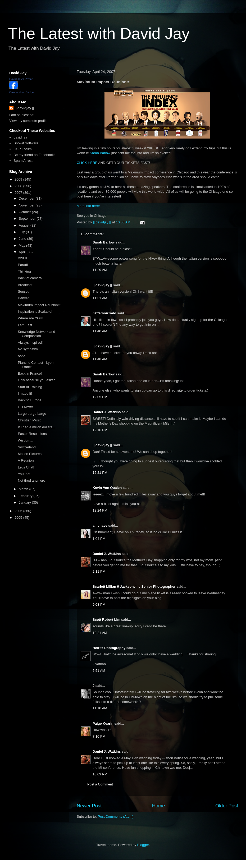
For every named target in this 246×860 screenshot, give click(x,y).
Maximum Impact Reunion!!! (39, 305)
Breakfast (25, 285)
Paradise (24, 265)
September (28, 218)
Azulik (22, 258)
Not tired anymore (31, 480)
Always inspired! (30, 342)
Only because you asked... (38, 380)
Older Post (226, 805)
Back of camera (30, 278)
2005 (19, 517)
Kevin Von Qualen (107, 488)
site (180, 390)
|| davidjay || (102, 285)
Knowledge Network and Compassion (36, 334)
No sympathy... (29, 349)
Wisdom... (25, 440)
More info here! (88, 206)
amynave (100, 525)
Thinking (24, 271)
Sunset (23, 291)
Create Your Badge (21, 92)
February (26, 496)
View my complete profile (28, 121)
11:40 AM (100, 331)
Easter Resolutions (32, 434)
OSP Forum (22, 149)
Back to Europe (29, 400)
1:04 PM (99, 539)
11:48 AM (100, 359)
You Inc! (24, 474)
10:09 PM (100, 774)
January (25, 502)
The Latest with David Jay (99, 33)
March (24, 489)
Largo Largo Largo (32, 414)
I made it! (25, 393)
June (23, 239)
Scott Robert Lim (106, 620)
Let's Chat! (26, 467)
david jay (20, 137)
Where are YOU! (30, 318)
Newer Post (89, 805)
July (22, 232)
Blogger (143, 845)
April (23, 252)
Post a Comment (100, 784)
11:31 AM (100, 298)
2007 (19, 193)
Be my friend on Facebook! (33, 155)
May (22, 245)
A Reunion (26, 460)
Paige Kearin (103, 723)
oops (21, 356)
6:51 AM (99, 671)
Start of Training (30, 387)
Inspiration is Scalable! (35, 312)
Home (158, 805)
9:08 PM (99, 604)
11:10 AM (100, 708)
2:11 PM (99, 571)
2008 (19, 186)
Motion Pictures (30, 454)
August (24, 225)
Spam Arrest (23, 161)
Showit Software (25, 143)
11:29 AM (100, 270)
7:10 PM (99, 736)
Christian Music (29, 420)
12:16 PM (100, 430)
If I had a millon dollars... (36, 427)
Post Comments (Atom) (116, 816)
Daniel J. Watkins (107, 412)
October (25, 212)
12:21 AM (100, 633)
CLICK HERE (87, 163)
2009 (19, 179)
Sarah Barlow (100, 153)
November (27, 205)
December (27, 198)
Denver (23, 298)
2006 (19, 511)
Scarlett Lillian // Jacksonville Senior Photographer (134, 586)
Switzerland (26, 447)
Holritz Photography (109, 648)
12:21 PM (100, 473)
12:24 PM (100, 510)
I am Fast (25, 325)
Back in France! (30, 373)
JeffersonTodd (104, 313)
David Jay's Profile (21, 79)
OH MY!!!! (25, 407)
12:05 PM (100, 397)
